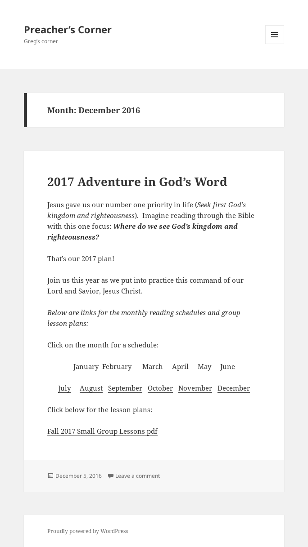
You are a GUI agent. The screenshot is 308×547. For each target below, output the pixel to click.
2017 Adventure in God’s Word (137, 181)
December (233, 387)
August (91, 387)
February (116, 366)
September (125, 387)
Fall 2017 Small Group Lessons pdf (102, 431)
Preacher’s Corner (68, 29)
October (160, 387)
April (180, 366)
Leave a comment (137, 476)
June (227, 366)
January (86, 366)
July (64, 387)
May (204, 366)
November (195, 387)
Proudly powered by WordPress (87, 531)
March (152, 366)
